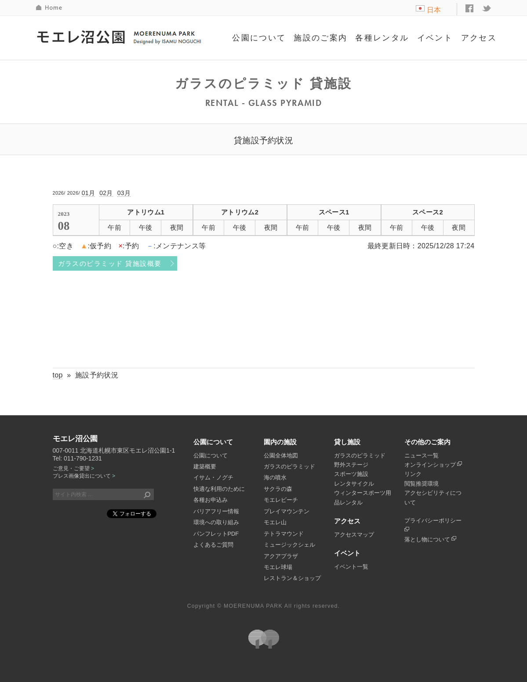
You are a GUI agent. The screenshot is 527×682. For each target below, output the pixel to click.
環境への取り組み (216, 522)
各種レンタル (382, 37)
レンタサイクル (354, 483)
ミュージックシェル (289, 544)
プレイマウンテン (286, 511)
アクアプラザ (281, 556)
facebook (469, 8)
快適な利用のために (219, 489)
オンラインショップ (433, 464)
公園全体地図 (281, 455)
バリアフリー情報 (216, 511)
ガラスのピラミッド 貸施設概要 (110, 263)
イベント (435, 37)
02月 (106, 192)
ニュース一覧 (421, 455)
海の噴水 (275, 477)
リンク (413, 474)
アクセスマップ (354, 534)
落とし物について (430, 539)
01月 (88, 192)
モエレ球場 (278, 567)
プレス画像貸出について (84, 476)
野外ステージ (351, 464)
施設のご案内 (320, 37)
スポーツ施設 (351, 474)
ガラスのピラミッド (289, 466)
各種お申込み (210, 500)
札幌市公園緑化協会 (263, 639)
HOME (49, 7)
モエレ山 (275, 522)
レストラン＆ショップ (292, 578)
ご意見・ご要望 (73, 468)
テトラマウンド (284, 533)
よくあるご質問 (213, 544)
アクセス (479, 37)
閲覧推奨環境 (421, 483)
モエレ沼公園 (120, 36)
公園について (259, 37)
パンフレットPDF (216, 533)
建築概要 (204, 466)
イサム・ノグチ (213, 477)
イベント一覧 (351, 566)
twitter (487, 8)
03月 (124, 192)
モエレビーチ (281, 500)
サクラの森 (278, 489)
